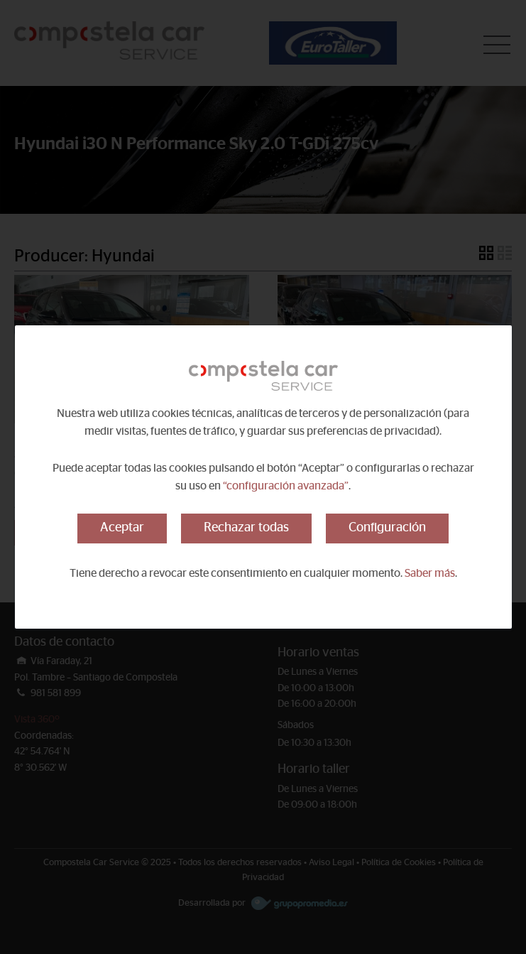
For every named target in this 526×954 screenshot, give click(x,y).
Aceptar (122, 527)
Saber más (430, 573)
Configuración (387, 527)
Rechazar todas (246, 527)
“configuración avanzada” (286, 486)
